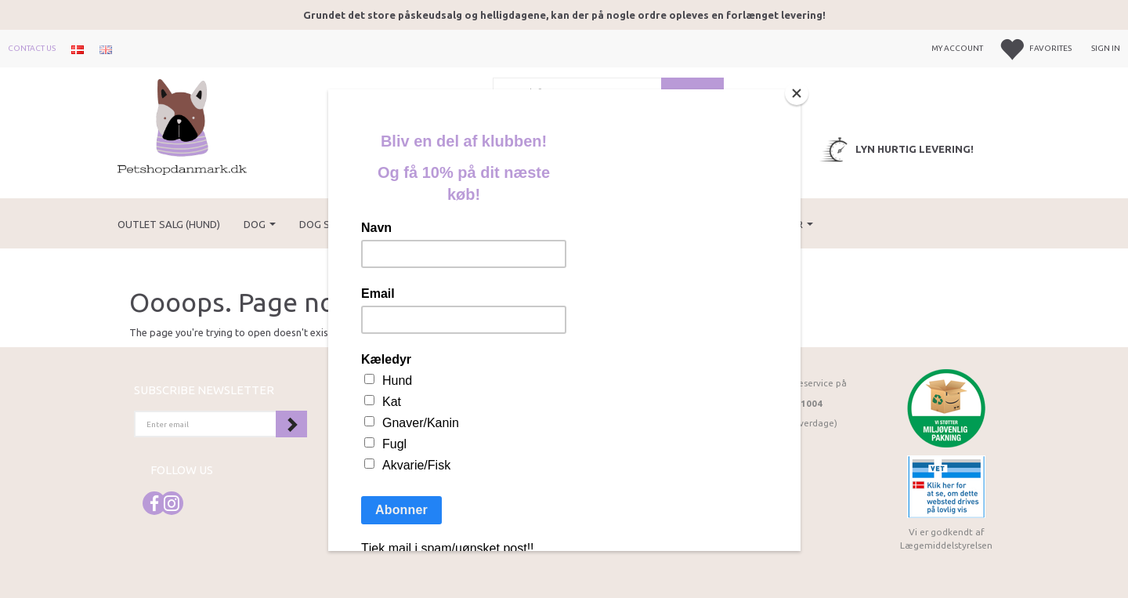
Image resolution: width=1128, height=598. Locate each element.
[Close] (796, 93)
